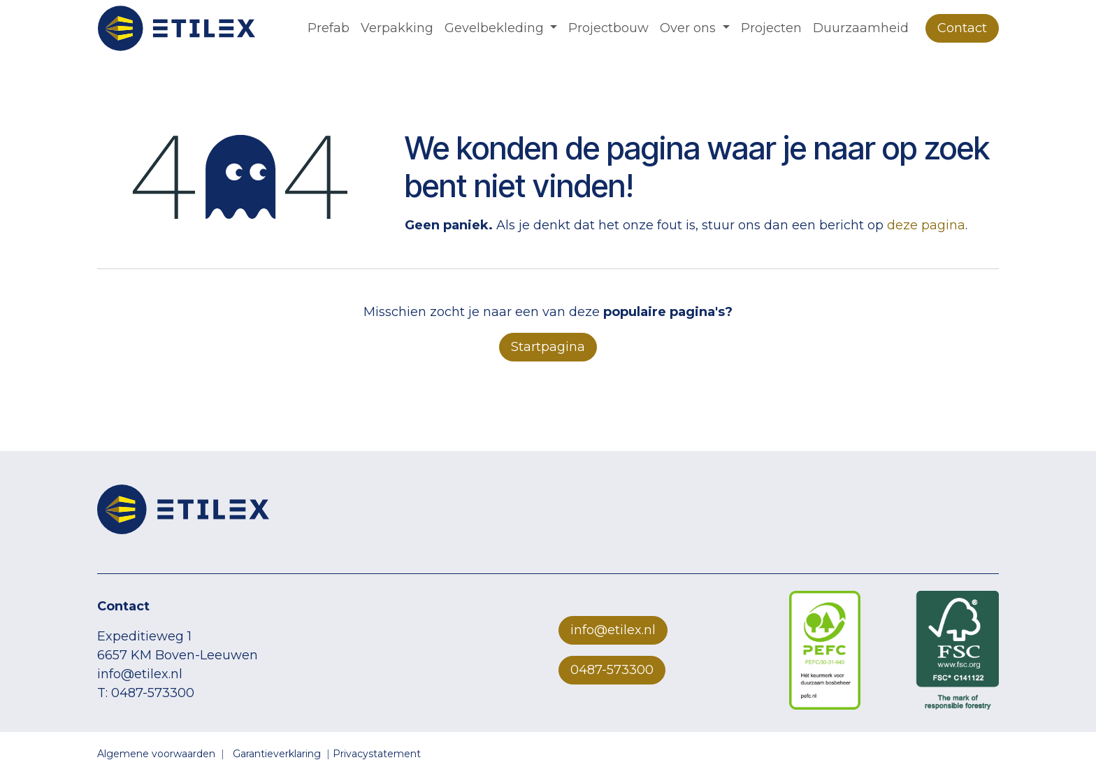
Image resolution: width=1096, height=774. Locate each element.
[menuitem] (328, 28)
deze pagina (926, 225)
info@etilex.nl (613, 630)
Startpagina (548, 346)
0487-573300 (612, 670)
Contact (962, 28)
